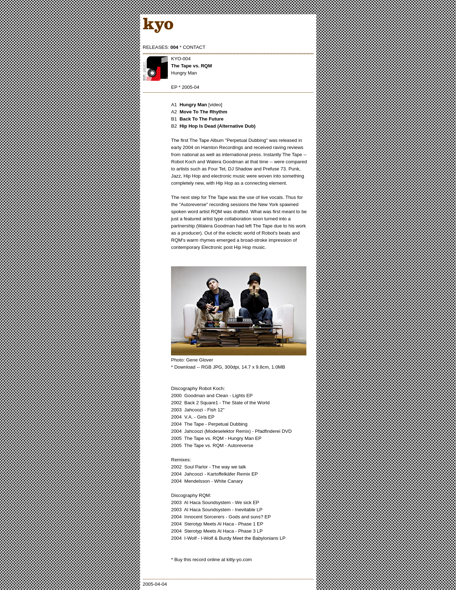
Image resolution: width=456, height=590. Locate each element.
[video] (215, 104)
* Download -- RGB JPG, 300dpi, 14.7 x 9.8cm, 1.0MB (228, 367)
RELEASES (155, 47)
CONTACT (194, 47)
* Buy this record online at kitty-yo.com (211, 559)
